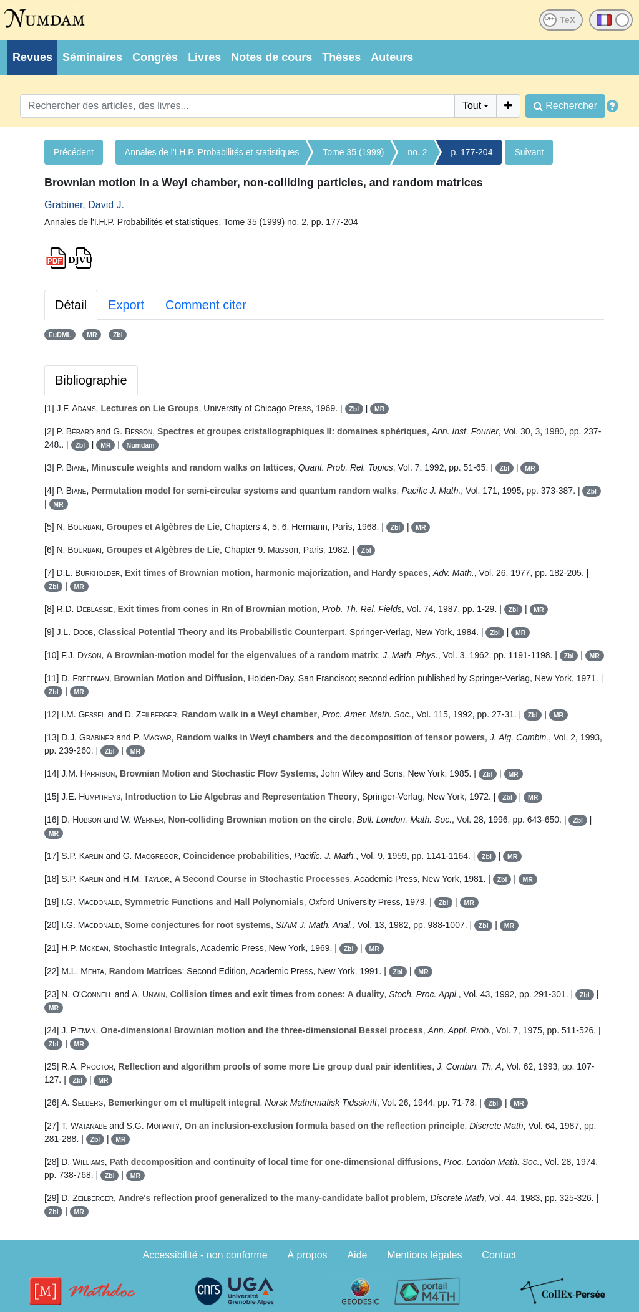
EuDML (60, 334)
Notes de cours (271, 57)
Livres (204, 57)
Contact (499, 1255)
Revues (32, 57)
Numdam (141, 445)
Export (126, 305)
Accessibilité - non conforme (205, 1255)
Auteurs (392, 57)
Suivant (529, 152)
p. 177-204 (472, 152)
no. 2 (417, 152)
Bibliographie (91, 380)
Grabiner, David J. (84, 204)
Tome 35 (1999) (353, 152)
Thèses (341, 57)
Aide (357, 1255)
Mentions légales (424, 1255)
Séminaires (92, 57)
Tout (471, 105)
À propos (308, 1255)
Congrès (155, 57)
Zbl (118, 334)
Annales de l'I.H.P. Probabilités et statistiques (212, 152)
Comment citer (205, 305)
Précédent (74, 152)
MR (92, 334)
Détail (71, 305)
